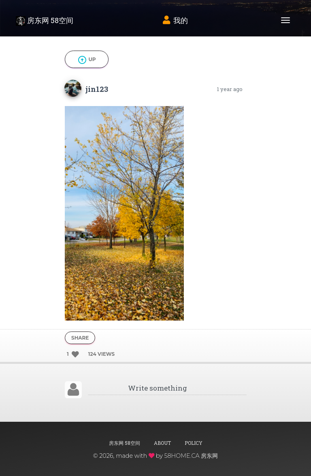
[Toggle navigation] (285, 20)
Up (86, 60)
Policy (193, 443)
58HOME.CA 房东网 (191, 455)
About (162, 443)
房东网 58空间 (44, 20)
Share (80, 338)
